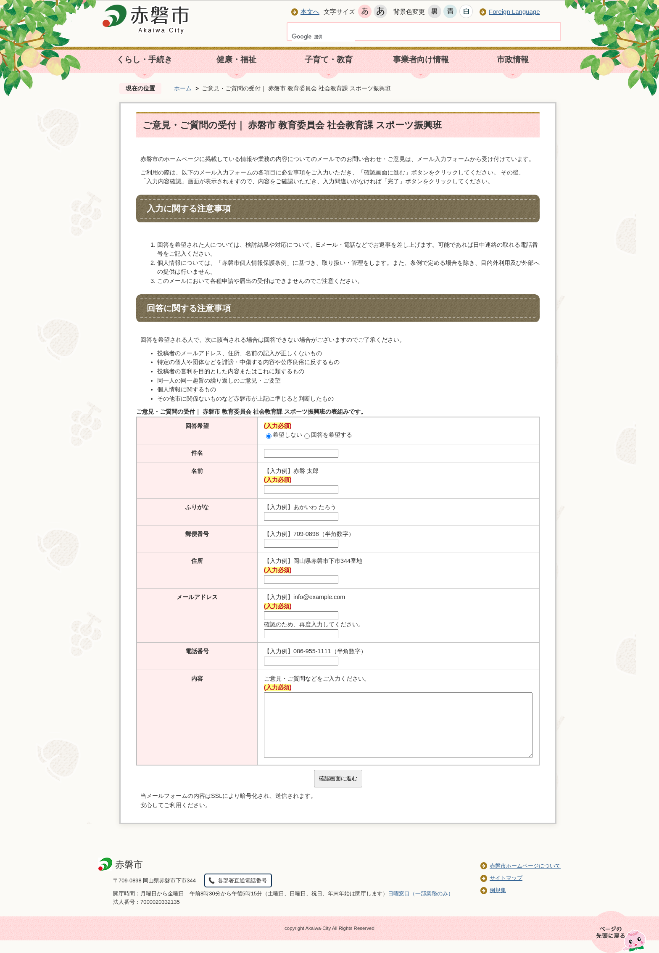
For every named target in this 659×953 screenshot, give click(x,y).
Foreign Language (514, 11)
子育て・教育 (329, 59)
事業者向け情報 (421, 59)
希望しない (284, 434)
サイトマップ (506, 890)
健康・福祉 (236, 59)
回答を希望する (328, 434)
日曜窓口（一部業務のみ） (420, 906)
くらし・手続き (144, 59)
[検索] (323, 37)
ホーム (183, 88)
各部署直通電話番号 (242, 893)
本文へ (310, 11)
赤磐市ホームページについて (525, 878)
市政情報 (513, 59)
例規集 (498, 903)
